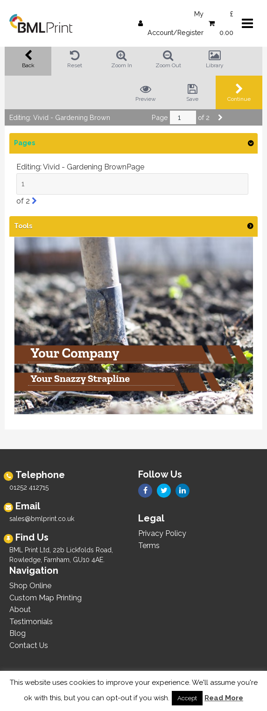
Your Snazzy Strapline (80, 379)
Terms (149, 545)
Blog (17, 633)
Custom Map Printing (45, 597)
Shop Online (30, 585)
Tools (23, 226)
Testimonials (31, 621)
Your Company (74, 353)
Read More (223, 698)
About (20, 609)
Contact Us (28, 645)
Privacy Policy (162, 533)
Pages (24, 143)
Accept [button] (187, 698)
